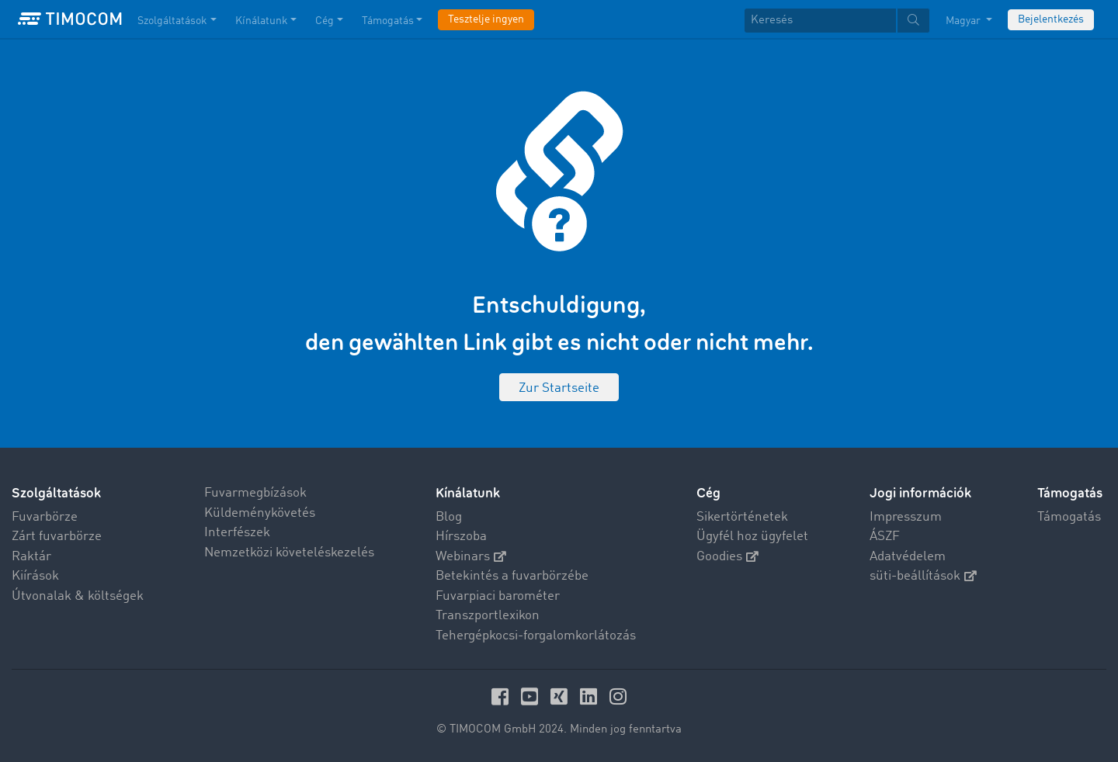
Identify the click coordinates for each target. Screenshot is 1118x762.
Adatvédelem (908, 556)
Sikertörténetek (742, 517)
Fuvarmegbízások (255, 493)
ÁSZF (885, 536)
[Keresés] (820, 20)
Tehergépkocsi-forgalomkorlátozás (536, 636)
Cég (708, 493)
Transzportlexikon (488, 615)
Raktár (31, 556)
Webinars (471, 556)
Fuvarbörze (45, 517)
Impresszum (906, 517)
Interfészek (237, 532)
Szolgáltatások (56, 493)
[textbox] (837, 20)
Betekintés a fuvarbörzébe (512, 576)
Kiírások (35, 576)
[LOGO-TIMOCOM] (70, 19)
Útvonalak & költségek (78, 596)
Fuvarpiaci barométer (498, 596)
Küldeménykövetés (259, 513)
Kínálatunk (468, 493)
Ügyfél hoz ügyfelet (752, 536)
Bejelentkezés (1051, 19)
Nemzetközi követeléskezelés (289, 552)
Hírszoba (461, 536)
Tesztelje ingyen (486, 19)
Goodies (727, 556)
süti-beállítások (923, 576)
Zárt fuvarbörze (57, 536)
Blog (449, 517)
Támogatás (1069, 517)
